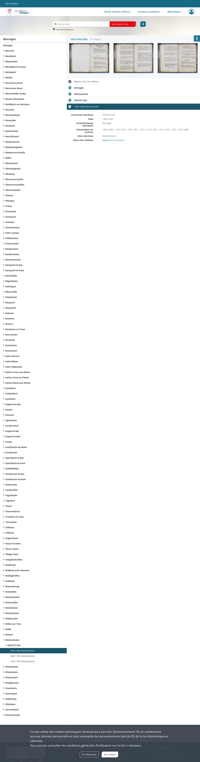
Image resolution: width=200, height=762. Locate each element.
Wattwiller (10, 591)
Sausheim (10, 388)
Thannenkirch (12, 511)
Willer (8, 629)
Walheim (10, 581)
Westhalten (11, 607)
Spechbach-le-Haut (15, 463)
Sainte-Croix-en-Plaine (17, 377)
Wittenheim (11, 672)
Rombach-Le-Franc (15, 329)
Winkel (9, 634)
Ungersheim (11, 538)
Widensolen (11, 618)
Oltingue (9, 200)
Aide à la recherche (64, 29)
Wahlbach (10, 565)
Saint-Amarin (12, 356)
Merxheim (10, 56)
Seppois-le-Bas (13, 404)
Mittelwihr (10, 72)
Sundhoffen (11, 490)
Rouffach (10, 340)
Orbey (8, 206)
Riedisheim (11, 297)
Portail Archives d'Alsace (117, 11)
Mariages (8, 45)
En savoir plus (89, 754)
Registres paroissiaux (113, 140)
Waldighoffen (12, 575)
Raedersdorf (11, 248)
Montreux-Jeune (14, 82)
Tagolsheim (11, 495)
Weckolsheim (12, 597)
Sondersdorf (11, 425)
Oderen (9, 195)
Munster (9, 109)
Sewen (8, 409)
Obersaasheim (13, 190)
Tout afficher (79, 39)
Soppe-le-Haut (13, 436)
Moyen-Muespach (14, 98)
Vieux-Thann (12, 548)
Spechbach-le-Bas (14, 457)
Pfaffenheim (11, 238)
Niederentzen (12, 141)
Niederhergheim (14, 147)
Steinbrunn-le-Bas (14, 473)
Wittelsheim (11, 666)
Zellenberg (10, 698)
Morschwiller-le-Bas (15, 93)
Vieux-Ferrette (13, 543)
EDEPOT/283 (14, 645)
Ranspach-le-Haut (14, 270)
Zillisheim (10, 704)
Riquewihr (10, 307)
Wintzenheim (12, 639)
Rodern (9, 323)
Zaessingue (11, 693)
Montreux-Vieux (13, 88)
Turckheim (11, 522)
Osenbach (10, 216)
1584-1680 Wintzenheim (22, 650)
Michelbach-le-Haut (15, 66)
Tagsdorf (10, 500)
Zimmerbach (12, 709)
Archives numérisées (149, 11)
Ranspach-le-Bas (14, 265)
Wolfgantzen (12, 682)
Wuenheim (11, 688)
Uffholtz (9, 532)
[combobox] (123, 24)
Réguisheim (11, 281)
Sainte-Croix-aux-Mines (17, 372)
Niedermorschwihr (15, 152)
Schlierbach (11, 393)
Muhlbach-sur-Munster (17, 104)
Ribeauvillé (11, 291)
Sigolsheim (11, 420)
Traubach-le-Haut (14, 516)
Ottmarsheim (12, 227)
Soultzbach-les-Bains (16, 447)
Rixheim (9, 313)
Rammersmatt (13, 259)
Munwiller (10, 120)
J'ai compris (110, 754)
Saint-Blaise (11, 361)
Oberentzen (11, 163)
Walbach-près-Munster (17, 570)
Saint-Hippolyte (13, 366)
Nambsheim (11, 131)
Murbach (10, 125)
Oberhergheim (13, 168)
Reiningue (10, 286)
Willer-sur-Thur (13, 623)
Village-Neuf (11, 554)
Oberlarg (10, 173)
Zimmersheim (12, 714)
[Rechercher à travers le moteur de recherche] (83, 24)
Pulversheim (12, 243)
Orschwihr (10, 211)
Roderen (9, 318)
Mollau (9, 77)
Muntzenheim (12, 115)
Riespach (10, 302)
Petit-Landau (12, 232)
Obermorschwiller (14, 184)
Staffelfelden (12, 468)
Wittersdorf (11, 677)
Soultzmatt (11, 452)
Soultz (8, 441)
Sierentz (9, 415)
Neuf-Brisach (12, 136)
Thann (8, 506)
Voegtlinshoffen (13, 559)
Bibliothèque (174, 11)
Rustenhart (11, 350)
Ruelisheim (11, 345)
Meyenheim (11, 61)
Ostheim (9, 222)
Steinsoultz (11, 484)
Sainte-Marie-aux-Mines (17, 382)
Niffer (8, 157)
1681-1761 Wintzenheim (22, 656)
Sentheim (10, 398)
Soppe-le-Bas (12, 431)
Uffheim (9, 527)
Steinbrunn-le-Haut (15, 479)
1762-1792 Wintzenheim (22, 661)
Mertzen (9, 50)
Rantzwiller (11, 275)
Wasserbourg (12, 586)
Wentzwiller (11, 602)
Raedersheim (12, 254)
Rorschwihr (11, 334)
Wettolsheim (12, 613)
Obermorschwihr (14, 179)
